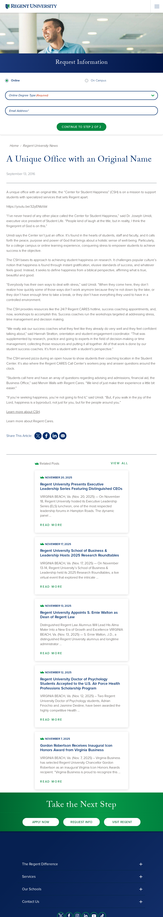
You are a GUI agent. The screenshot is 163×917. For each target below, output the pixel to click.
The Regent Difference (40, 864)
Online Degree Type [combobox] (28, 95)
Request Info (81, 822)
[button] (81, 864)
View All (119, 463)
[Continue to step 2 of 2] (81, 127)
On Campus (98, 80)
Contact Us (30, 901)
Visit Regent (122, 822)
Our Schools (31, 889)
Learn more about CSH (23, 412)
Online (15, 80)
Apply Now (40, 822)
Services (29, 876)
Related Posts (49, 463)
